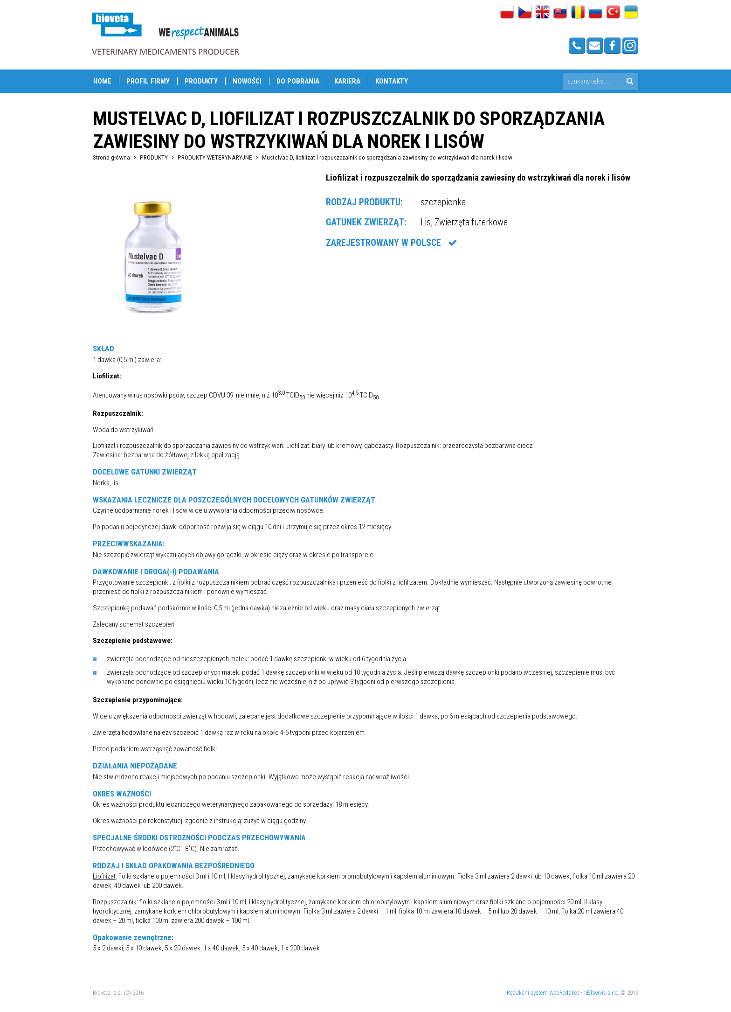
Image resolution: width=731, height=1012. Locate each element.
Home (102, 81)
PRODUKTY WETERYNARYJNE (215, 157)
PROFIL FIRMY (148, 81)
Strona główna (111, 157)
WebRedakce (564, 992)
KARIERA (347, 81)
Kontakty (391, 81)
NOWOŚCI (247, 81)
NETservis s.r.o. (601, 992)
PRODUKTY (201, 81)
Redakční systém (527, 992)
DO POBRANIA (297, 81)
